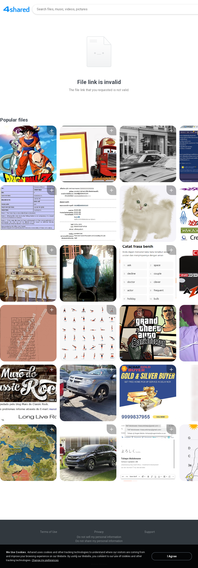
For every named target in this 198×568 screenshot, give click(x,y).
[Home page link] (16, 9)
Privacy (99, 531)
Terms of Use (48, 531)
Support (149, 531)
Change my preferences (45, 560)
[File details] (28, 154)
